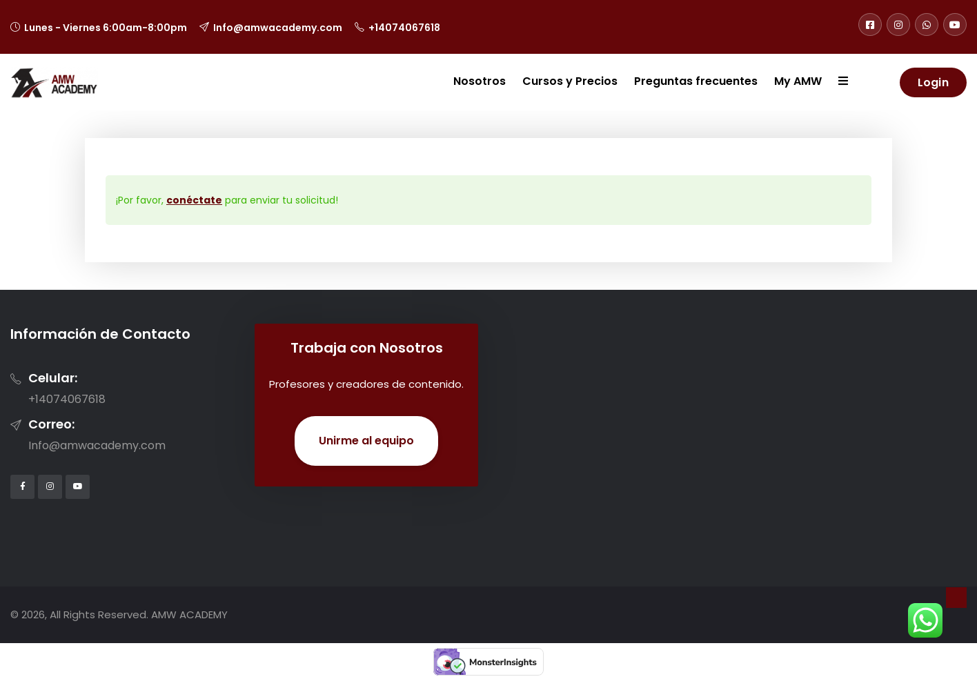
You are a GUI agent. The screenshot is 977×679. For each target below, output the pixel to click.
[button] (835, 82)
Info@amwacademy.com (277, 28)
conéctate (194, 200)
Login (933, 82)
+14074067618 (404, 28)
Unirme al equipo (366, 441)
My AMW (798, 81)
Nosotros (479, 81)
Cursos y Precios (570, 81)
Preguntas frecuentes (696, 81)
